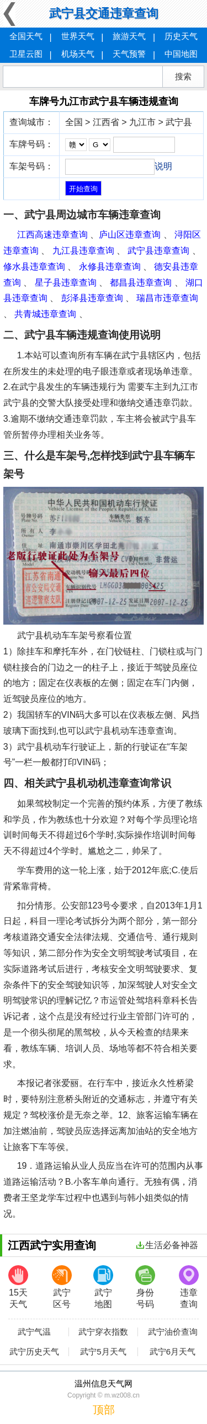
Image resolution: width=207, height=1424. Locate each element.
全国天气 (26, 36)
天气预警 (129, 53)
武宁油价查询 (173, 1332)
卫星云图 (26, 53)
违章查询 (189, 1287)
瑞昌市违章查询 (167, 298)
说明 (163, 166)
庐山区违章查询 (130, 234)
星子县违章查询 (66, 282)
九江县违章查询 (83, 250)
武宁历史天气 (34, 1351)
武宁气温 (34, 1332)
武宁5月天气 (103, 1351)
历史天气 (181, 36)
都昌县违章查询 (141, 282)
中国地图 (181, 53)
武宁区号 (62, 1287)
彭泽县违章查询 (92, 298)
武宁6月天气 (172, 1351)
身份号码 (145, 1287)
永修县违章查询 (110, 266)
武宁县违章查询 (158, 250)
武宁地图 (103, 1287)
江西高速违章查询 (52, 234)
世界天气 (77, 36)
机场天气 (77, 53)
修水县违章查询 (34, 266)
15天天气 (18, 1287)
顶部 (104, 1410)
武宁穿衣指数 (103, 1332)
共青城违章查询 (45, 314)
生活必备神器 (167, 1245)
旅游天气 (129, 36)
